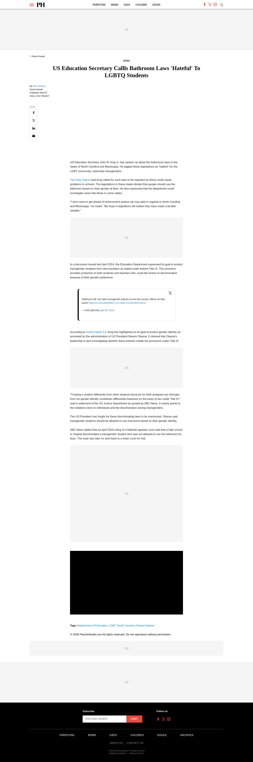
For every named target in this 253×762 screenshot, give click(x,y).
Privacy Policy (137, 753)
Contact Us (135, 743)
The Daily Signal (80, 179)
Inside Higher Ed (96, 332)
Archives (186, 735)
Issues (156, 4)
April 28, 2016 (107, 310)
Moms (114, 4)
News (126, 60)
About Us (116, 743)
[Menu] (32, 5)
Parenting (99, 4)
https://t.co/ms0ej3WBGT (102, 303)
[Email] (34, 136)
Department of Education (92, 625)
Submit (134, 718)
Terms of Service (117, 753)
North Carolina (126, 625)
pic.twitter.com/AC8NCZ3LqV (131, 303)
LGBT (112, 625)
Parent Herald (38, 56)
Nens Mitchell (39, 86)
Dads (127, 4)
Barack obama (145, 625)
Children (141, 4)
